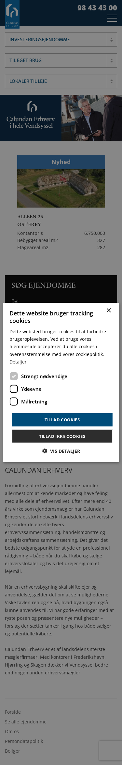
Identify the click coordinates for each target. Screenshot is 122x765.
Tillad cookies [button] (62, 419)
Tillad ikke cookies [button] (62, 436)
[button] (61, 451)
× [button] (108, 310)
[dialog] (61, 382)
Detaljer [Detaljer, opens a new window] (18, 361)
